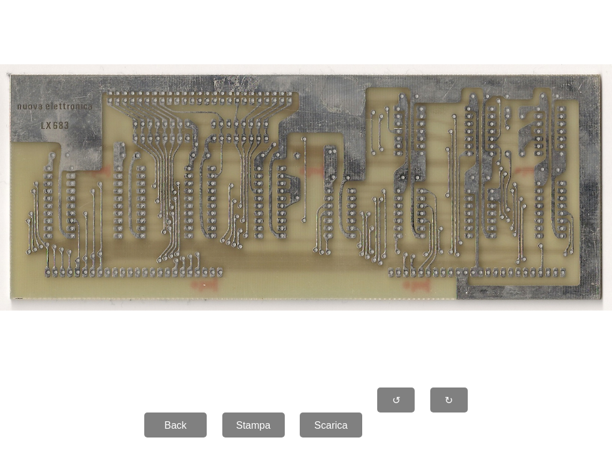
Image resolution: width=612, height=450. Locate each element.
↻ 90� (449, 403)
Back (175, 425)
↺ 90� (396, 403)
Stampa (253, 425)
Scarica (330, 425)
